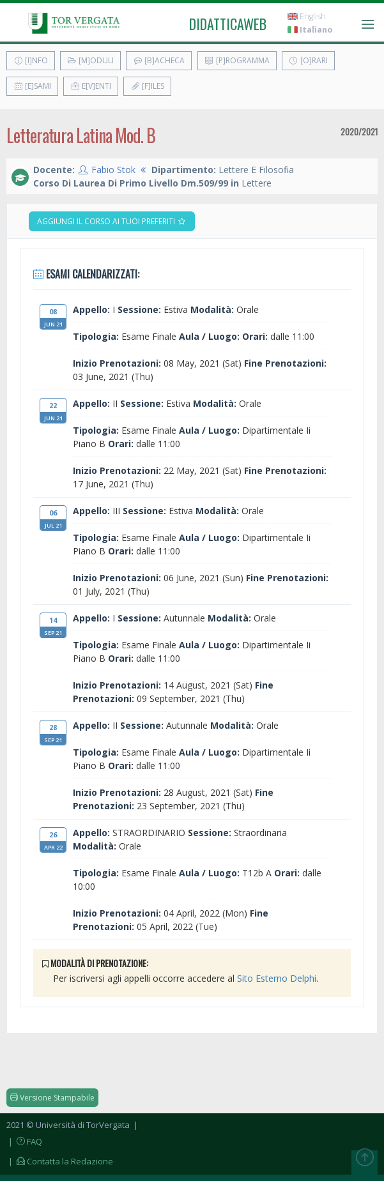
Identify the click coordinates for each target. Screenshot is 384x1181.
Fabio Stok (113, 170)
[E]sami (32, 85)
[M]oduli (90, 60)
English (307, 16)
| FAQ (24, 1141)
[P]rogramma (237, 60)
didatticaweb (227, 23)
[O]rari (308, 60)
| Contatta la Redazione (59, 1161)
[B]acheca (159, 60)
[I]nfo (30, 60)
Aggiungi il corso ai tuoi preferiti (112, 221)
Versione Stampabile (52, 1097)
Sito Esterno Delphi (276, 978)
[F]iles (147, 85)
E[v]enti (90, 85)
